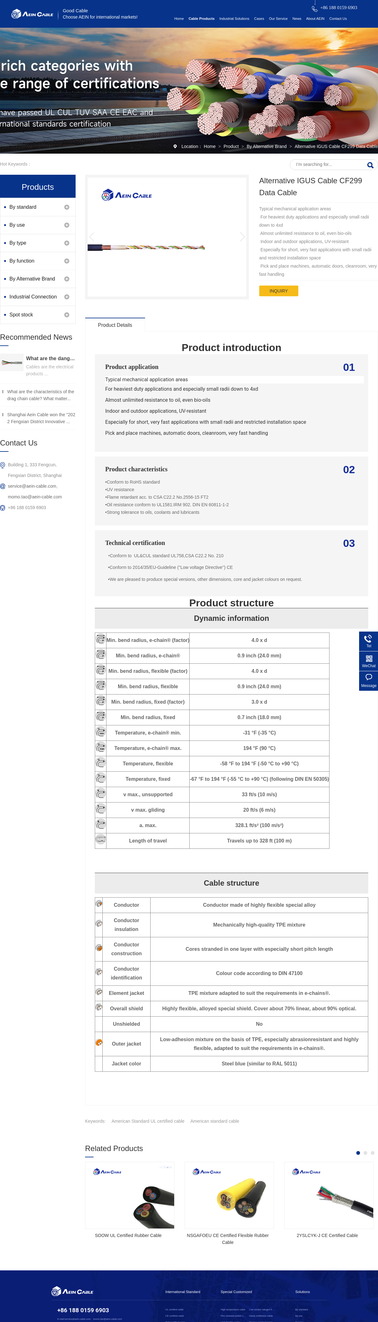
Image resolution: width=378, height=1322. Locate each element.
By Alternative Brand (267, 146)
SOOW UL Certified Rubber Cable (128, 1235)
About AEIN (315, 18)
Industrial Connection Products (33, 300)
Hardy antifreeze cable (261, 1315)
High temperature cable (233, 1309)
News (297, 18)
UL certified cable (174, 1309)
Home (179, 18)
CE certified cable (174, 1315)
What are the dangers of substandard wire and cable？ (51, 358)
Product (232, 146)
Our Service (278, 18)
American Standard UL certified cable (148, 1121)
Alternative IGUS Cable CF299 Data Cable (336, 146)
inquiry (279, 290)
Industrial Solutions (234, 18)
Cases (259, 18)
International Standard (182, 1292)
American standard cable (215, 1121)
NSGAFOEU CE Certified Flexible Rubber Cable (228, 1239)
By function (21, 261)
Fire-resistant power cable (234, 1315)
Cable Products (202, 18)
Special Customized (236, 1292)
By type (17, 243)
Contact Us (338, 18)
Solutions (302, 1292)
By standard (22, 207)
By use (17, 225)
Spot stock (21, 314)
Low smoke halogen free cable (262, 1309)
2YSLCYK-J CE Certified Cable (327, 1235)
